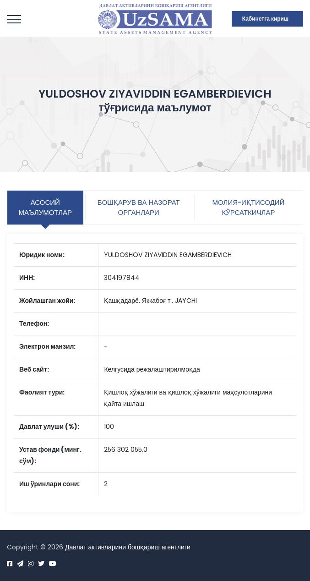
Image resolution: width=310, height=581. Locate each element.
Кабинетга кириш (265, 18)
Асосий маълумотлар (45, 207)
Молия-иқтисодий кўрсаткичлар (248, 207)
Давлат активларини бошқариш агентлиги (127, 547)
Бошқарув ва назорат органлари (139, 207)
